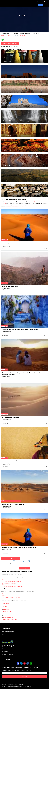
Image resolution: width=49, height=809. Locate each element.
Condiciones (10, 684)
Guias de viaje (7, 659)
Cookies (15, 684)
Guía (16, 35)
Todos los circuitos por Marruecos (10, 558)
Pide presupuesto (24, 568)
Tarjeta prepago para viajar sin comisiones (12, 595)
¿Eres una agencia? (8, 654)
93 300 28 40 (7, 649)
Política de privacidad (25, 670)
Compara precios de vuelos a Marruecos (12, 581)
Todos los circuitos (8, 656)
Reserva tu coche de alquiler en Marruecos (12, 586)
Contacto (6, 651)
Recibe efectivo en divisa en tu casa (11, 597)
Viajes (8, 35)
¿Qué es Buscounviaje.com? (8, 631)
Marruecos (3, 35)
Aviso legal (20, 684)
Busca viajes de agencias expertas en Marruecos (14, 579)
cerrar (45, 0)
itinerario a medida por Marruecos (15, 206)
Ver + (2, 622)
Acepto (40, 4)
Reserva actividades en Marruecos (10, 584)
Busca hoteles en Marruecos (9, 583)
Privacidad (4, 684)
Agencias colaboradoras (7, 636)
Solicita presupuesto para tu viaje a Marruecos (24, 561)
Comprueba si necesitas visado (10, 594)
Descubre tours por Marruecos (9, 43)
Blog (3, 634)
